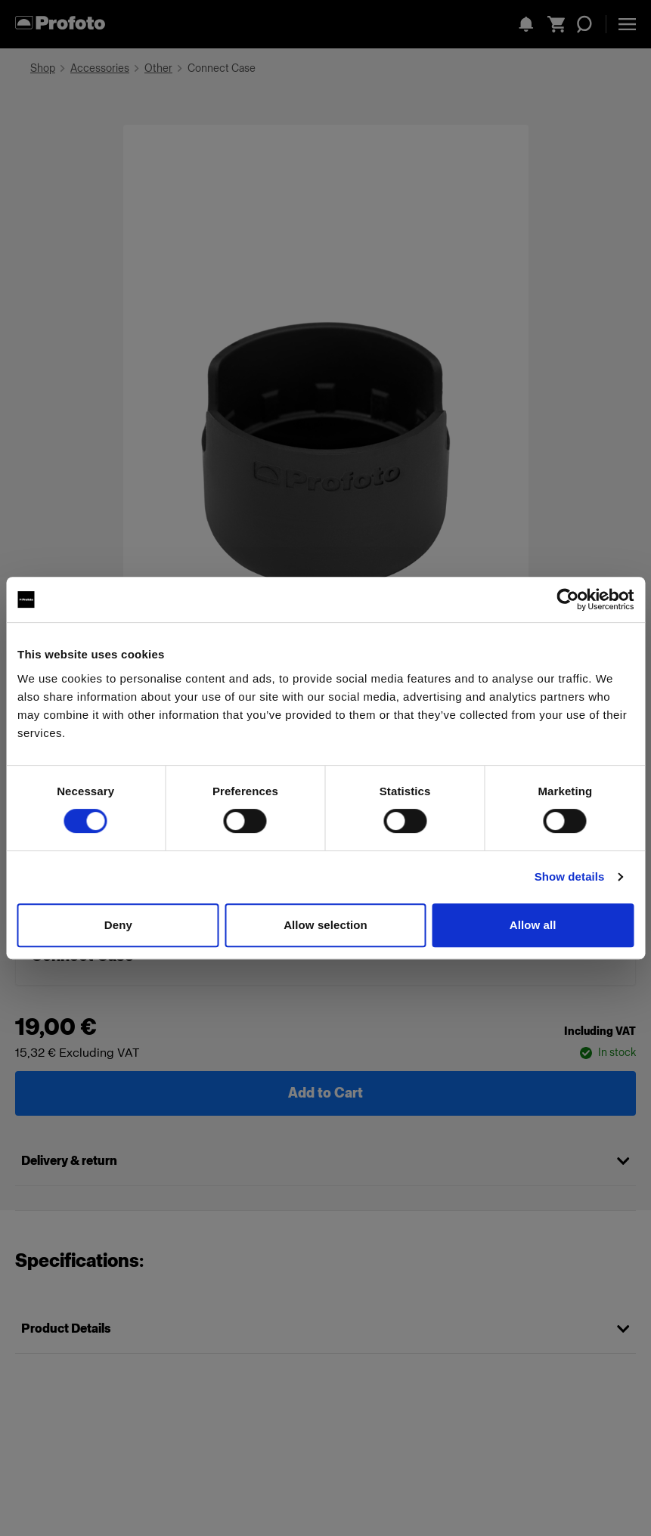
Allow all (533, 924)
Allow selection (325, 924)
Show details (570, 876)
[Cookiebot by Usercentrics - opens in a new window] (567, 599)
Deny (118, 924)
